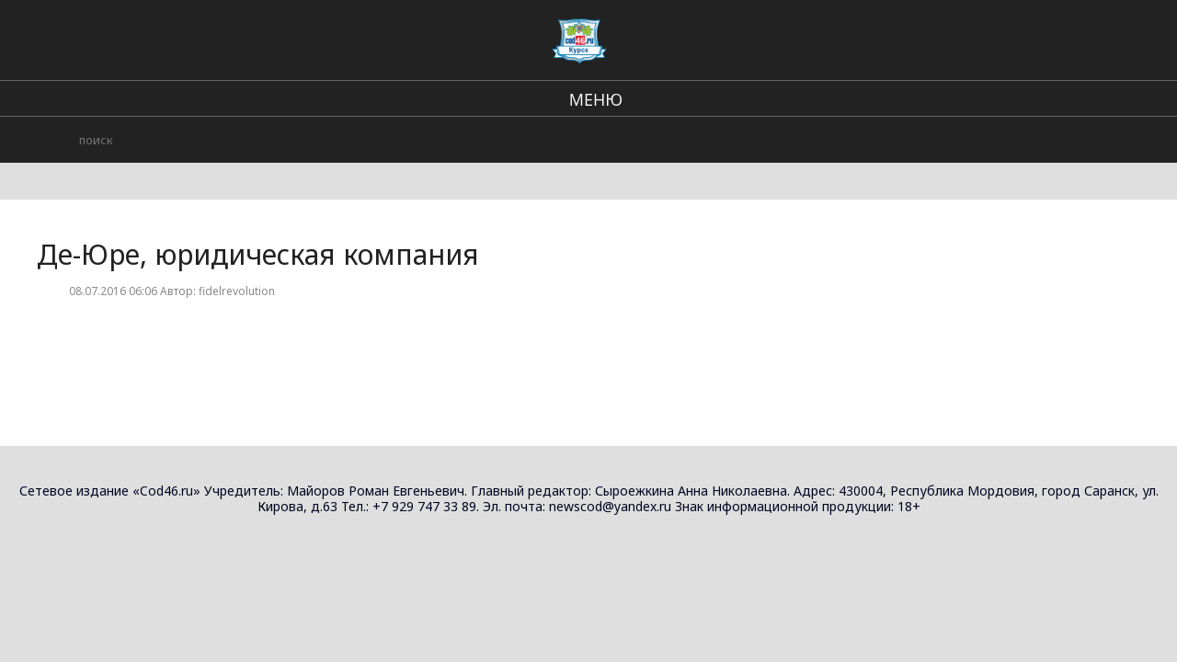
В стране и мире (635, 37)
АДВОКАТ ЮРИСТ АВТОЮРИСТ (1025, 156)
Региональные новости (483, 37)
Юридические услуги (1077, 128)
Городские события (899, 37)
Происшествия (762, 37)
